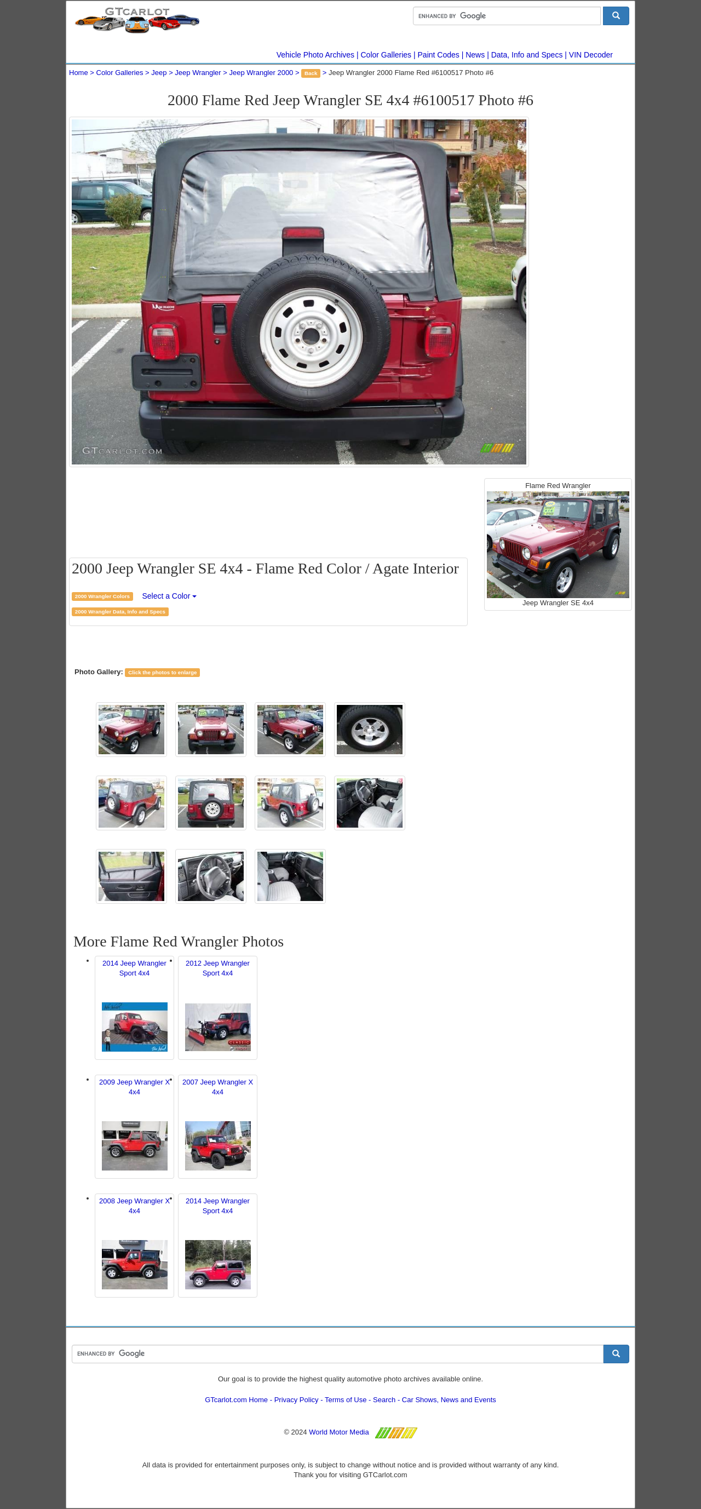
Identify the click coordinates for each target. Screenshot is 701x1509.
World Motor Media (339, 1432)
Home (78, 72)
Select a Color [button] (169, 596)
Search (384, 1400)
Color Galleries (386, 54)
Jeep (158, 72)
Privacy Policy (296, 1400)
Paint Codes (438, 54)
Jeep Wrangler (198, 72)
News (475, 54)
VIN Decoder (591, 54)
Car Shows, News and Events (449, 1400)
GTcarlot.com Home (236, 1400)
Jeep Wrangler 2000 (261, 72)
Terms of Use (346, 1400)
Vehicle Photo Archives (315, 54)
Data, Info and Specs (527, 54)
